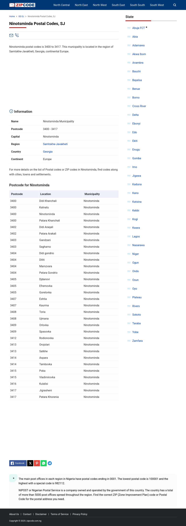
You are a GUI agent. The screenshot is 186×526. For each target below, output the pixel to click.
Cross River (139, 106)
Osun (135, 280)
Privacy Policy (79, 514)
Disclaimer (41, 514)
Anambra (137, 62)
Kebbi (135, 210)
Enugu (136, 149)
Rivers (136, 306)
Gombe (136, 158)
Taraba (136, 323)
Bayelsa (137, 80)
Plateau (137, 297)
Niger (135, 254)
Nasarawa (138, 245)
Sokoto (136, 314)
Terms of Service (60, 514)
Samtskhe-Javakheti (55, 144)
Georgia (47, 151)
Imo (134, 167)
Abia (135, 36)
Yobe (135, 332)
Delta (135, 114)
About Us (14, 514)
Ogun (135, 262)
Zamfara (137, 340)
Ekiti (134, 140)
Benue (136, 88)
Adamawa (138, 45)
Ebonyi (136, 123)
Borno (136, 97)
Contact (27, 514)
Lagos (136, 236)
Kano (135, 193)
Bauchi (136, 71)
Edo (134, 132)
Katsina (137, 201)
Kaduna (137, 184)
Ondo (135, 271)
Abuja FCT (138, 28)
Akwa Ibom (139, 54)
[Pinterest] (37, 463)
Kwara (136, 227)
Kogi (135, 219)
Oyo (134, 288)
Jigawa (136, 175)
